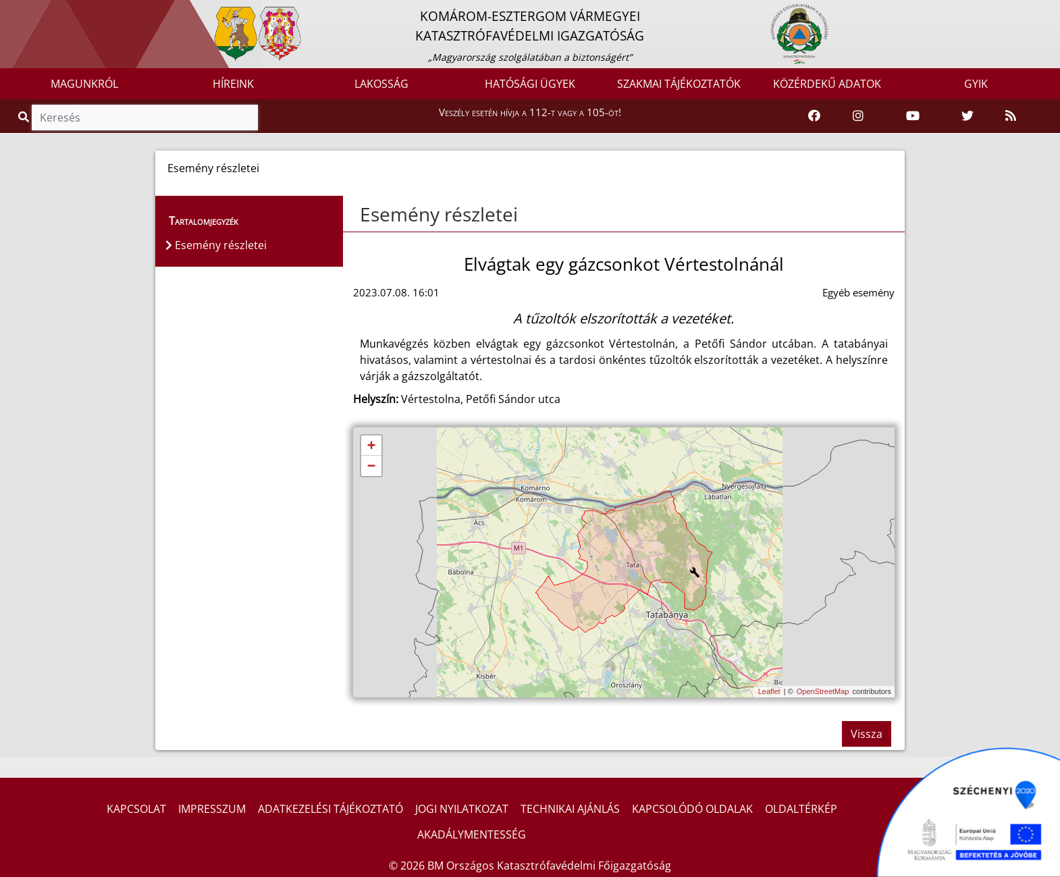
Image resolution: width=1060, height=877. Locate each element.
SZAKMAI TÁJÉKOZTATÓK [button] (679, 83)
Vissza (866, 733)
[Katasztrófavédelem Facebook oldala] (814, 116)
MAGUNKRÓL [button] (84, 83)
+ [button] (371, 446)
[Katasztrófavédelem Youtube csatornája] (913, 116)
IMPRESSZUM (212, 808)
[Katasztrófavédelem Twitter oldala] (967, 116)
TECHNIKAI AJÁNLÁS (570, 808)
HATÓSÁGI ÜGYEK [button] (530, 83)
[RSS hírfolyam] (1010, 116)
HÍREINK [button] (233, 83)
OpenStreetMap (823, 691)
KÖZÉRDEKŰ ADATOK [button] (827, 83)
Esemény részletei (439, 214)
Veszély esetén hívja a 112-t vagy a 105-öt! (530, 112)
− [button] (371, 466)
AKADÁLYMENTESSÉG (471, 834)
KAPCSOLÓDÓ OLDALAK (692, 808)
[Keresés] (145, 117)
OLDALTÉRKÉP (801, 808)
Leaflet (769, 691)
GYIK (976, 83)
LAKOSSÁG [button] (381, 83)
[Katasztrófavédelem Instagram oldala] (858, 116)
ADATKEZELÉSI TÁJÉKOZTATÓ (330, 808)
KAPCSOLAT (136, 808)
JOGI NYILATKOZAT (461, 808)
